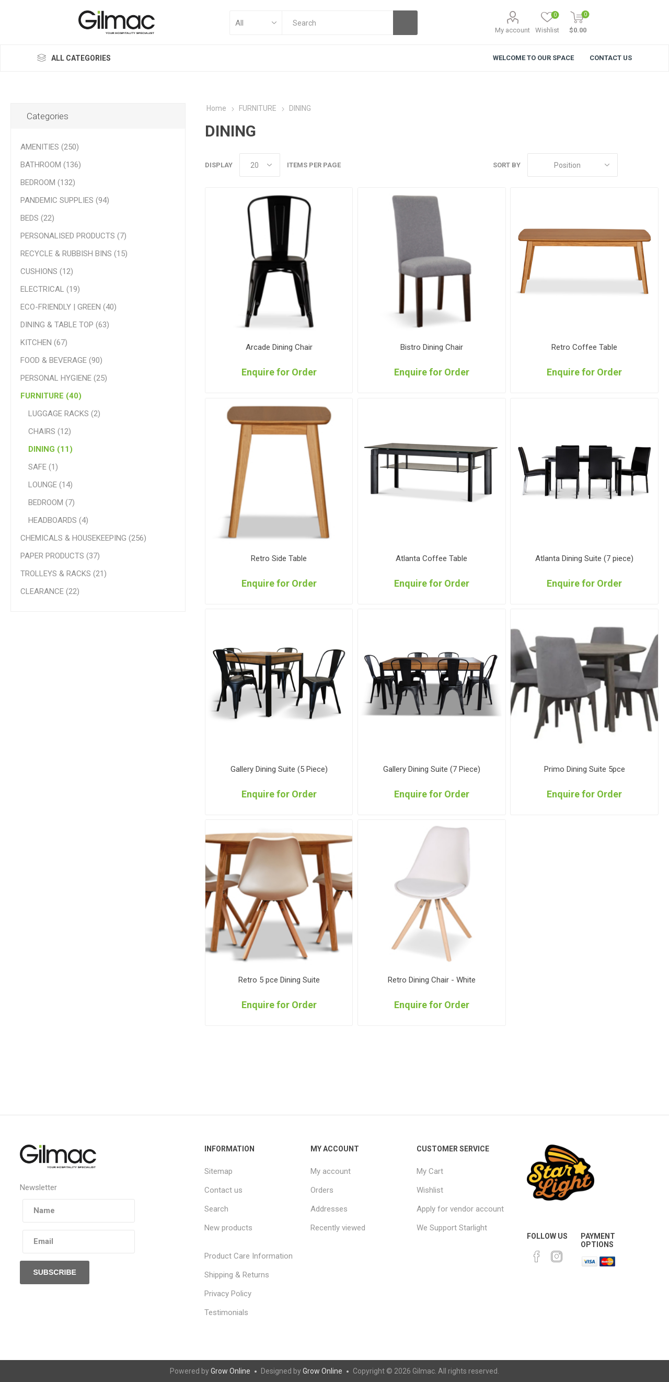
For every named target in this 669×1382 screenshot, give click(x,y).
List (651, 165)
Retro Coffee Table (584, 347)
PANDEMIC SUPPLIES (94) (64, 200)
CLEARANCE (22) (49, 591)
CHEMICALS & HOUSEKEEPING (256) (83, 538)
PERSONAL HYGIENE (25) (63, 378)
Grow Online (230, 1371)
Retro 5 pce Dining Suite (279, 980)
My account (512, 30)
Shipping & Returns (236, 1275)
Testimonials (226, 1312)
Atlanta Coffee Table (431, 558)
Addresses (329, 1209)
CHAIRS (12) (49, 431)
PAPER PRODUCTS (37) (60, 556)
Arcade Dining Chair (279, 347)
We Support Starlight (452, 1227)
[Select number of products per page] (259, 165)
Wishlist (430, 1190)
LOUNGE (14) (50, 484)
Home (216, 108)
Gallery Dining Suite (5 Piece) (279, 769)
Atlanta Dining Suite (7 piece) (584, 558)
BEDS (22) (37, 218)
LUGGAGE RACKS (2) (64, 413)
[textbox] (337, 22)
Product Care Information (248, 1256)
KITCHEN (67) (43, 342)
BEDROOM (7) (51, 502)
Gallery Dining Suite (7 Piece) (431, 769)
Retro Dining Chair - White (432, 980)
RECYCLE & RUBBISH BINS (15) (74, 253)
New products (228, 1227)
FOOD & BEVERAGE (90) (61, 360)
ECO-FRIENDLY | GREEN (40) (68, 307)
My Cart (430, 1171)
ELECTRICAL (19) (50, 289)
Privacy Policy (227, 1293)
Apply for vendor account (460, 1209)
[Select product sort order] (572, 165)
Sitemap (218, 1171)
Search (216, 1209)
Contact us (223, 1190)
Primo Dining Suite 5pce (584, 769)
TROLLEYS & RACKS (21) (63, 573)
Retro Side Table (279, 558)
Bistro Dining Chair (431, 347)
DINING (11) (50, 449)
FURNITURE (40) (51, 396)
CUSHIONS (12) (46, 271)
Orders (321, 1190)
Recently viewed (337, 1227)
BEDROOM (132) (47, 182)
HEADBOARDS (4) (58, 520)
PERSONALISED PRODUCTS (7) (73, 236)
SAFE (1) (43, 467)
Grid (631, 165)
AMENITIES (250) (49, 147)
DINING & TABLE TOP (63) (64, 324)
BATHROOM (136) (50, 164)
